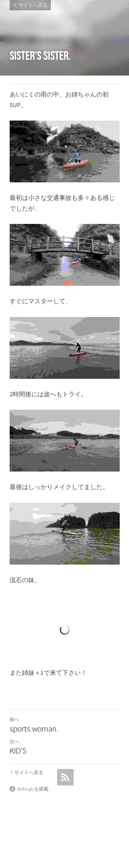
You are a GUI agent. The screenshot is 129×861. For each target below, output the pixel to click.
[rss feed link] (65, 777)
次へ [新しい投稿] (14, 741)
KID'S (18, 751)
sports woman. (34, 729)
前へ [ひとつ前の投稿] (14, 719)
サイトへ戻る (30, 5)
